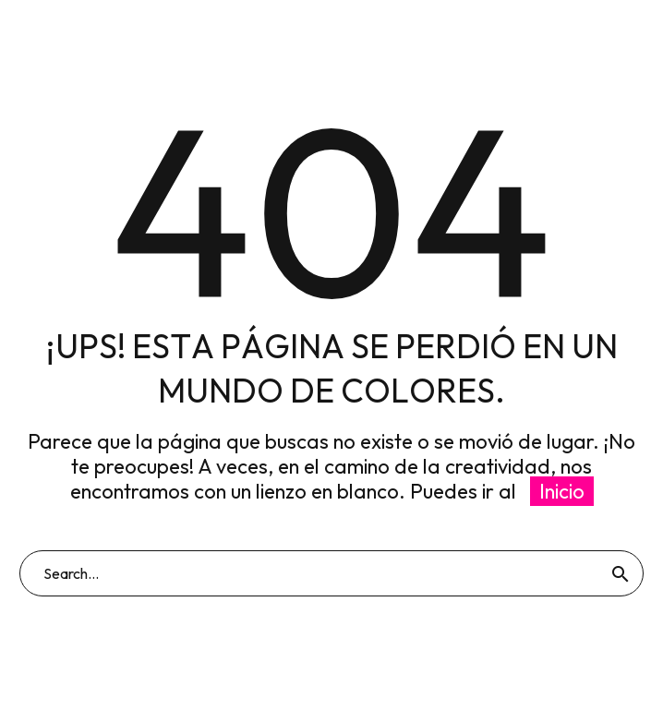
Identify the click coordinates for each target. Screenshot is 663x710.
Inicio (562, 491)
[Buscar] (331, 573)
